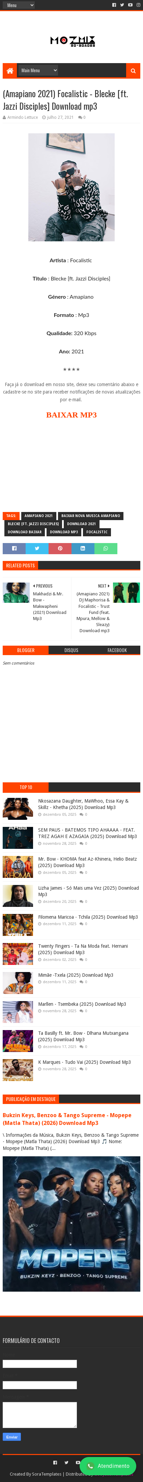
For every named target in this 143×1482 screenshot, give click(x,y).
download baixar (24, 532)
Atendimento (108, 1466)
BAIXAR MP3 (71, 414)
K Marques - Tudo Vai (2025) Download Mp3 (84, 1062)
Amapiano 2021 (39, 516)
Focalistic (97, 532)
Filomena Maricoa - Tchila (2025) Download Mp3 (88, 917)
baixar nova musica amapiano (90, 516)
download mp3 (64, 532)
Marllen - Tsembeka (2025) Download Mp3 (82, 1004)
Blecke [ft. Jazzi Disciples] (33, 524)
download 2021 (81, 524)
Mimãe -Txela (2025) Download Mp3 (76, 975)
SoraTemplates (46, 1474)
